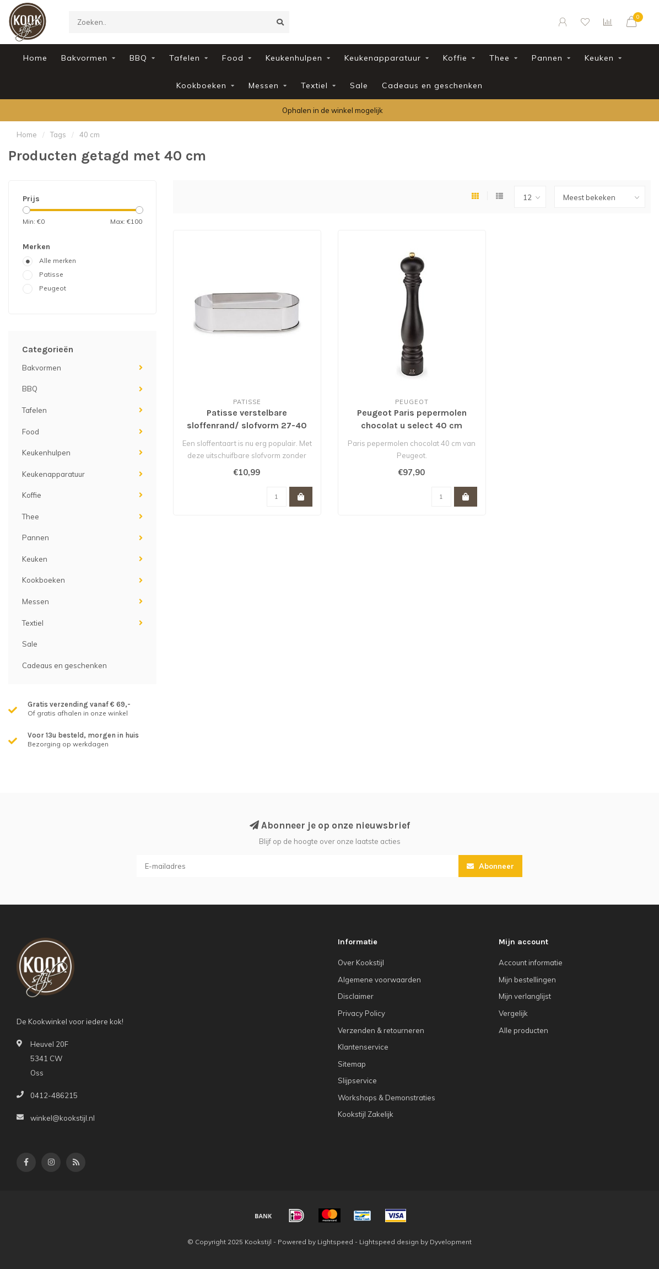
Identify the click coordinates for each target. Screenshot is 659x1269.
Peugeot (52, 288)
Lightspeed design (389, 1242)
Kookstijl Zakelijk (365, 1114)
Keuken (599, 58)
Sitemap (352, 1064)
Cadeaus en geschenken (432, 85)
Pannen (547, 58)
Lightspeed (335, 1242)
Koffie (455, 58)
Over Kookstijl (361, 962)
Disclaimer (356, 996)
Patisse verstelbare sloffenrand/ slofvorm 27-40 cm (247, 425)
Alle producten (523, 1030)
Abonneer (490, 866)
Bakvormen (84, 58)
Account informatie (531, 962)
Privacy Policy (361, 1013)
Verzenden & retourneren (381, 1030)
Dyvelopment (451, 1242)
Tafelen (184, 58)
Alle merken (57, 260)
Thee (499, 58)
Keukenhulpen (294, 58)
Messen (264, 85)
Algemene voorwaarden (379, 979)
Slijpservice (357, 1080)
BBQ (138, 58)
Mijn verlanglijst (525, 996)
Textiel (314, 85)
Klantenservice (363, 1046)
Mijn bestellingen (527, 979)
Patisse (51, 274)
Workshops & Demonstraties (386, 1097)
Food (233, 58)
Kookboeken (201, 85)
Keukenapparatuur (382, 58)
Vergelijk (513, 1013)
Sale (359, 85)
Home (35, 58)
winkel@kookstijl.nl (62, 1118)
